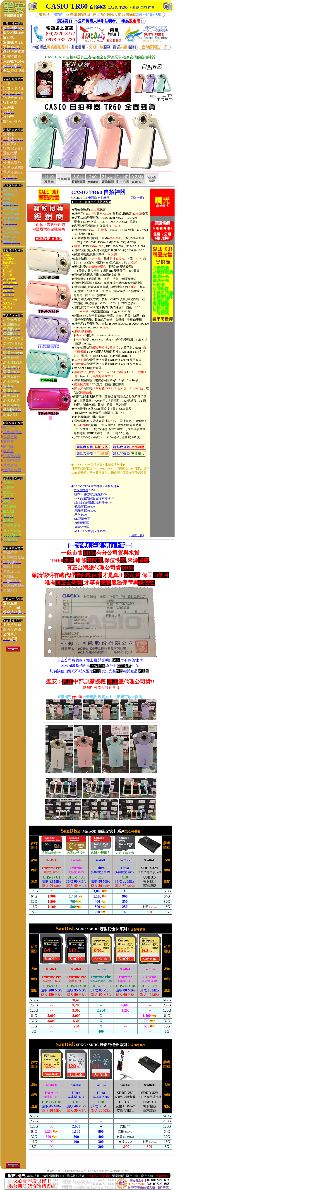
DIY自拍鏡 (81, 490)
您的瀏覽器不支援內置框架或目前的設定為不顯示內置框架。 (100, 872)
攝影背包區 (81, 527)
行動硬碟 (80, 522)
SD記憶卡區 (82, 518)
